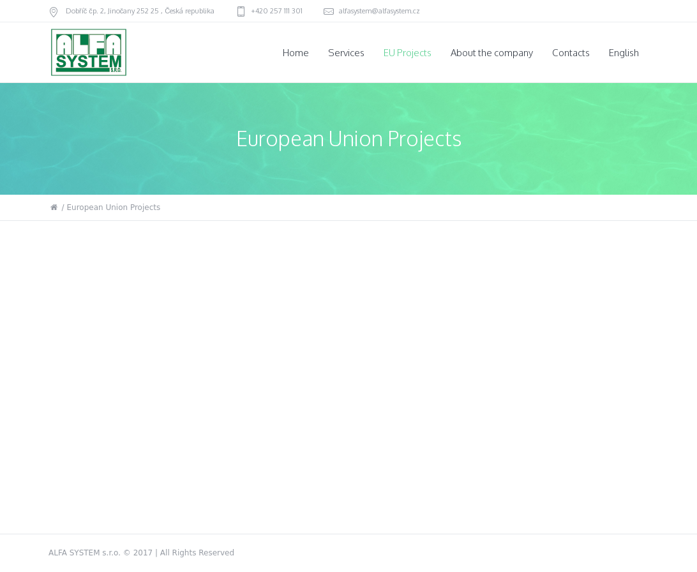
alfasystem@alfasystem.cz (379, 10)
